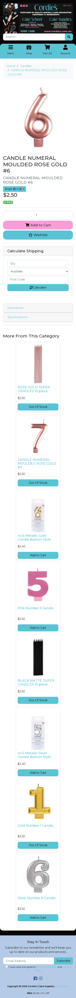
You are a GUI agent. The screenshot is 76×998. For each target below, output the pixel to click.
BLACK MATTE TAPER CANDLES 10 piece (36, 682)
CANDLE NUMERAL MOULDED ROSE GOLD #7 (37, 463)
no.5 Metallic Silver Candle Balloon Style (34, 755)
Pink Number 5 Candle (36, 608)
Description (15, 308)
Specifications (17, 317)
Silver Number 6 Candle (36, 898)
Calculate (38, 287)
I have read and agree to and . (38, 968)
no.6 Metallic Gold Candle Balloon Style (34, 537)
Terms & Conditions (46, 967)
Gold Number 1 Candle (35, 825)
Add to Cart (38, 225)
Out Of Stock (38, 407)
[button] (38, 235)
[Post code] (38, 279)
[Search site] (69, 36)
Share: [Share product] (13, 188)
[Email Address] (28, 960)
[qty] (38, 263)
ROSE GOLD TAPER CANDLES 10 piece (34, 389)
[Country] (38, 271)
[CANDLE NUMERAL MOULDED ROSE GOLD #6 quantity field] (38, 215)
